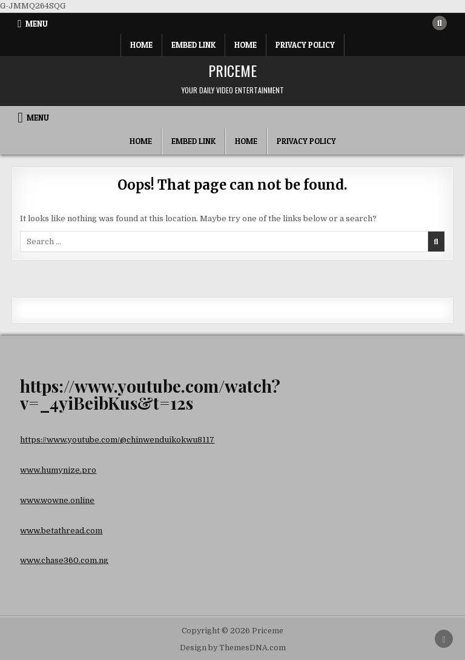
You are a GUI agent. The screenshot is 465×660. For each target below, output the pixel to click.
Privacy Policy (305, 45)
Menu (36, 23)
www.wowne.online (57, 500)
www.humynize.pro (58, 470)
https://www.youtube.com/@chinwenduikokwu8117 (117, 439)
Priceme (232, 70)
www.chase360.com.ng (64, 560)
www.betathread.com (61, 530)
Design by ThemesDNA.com (233, 648)
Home (141, 45)
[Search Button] (439, 23)
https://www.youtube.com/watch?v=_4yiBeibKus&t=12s (150, 394)
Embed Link (193, 45)
